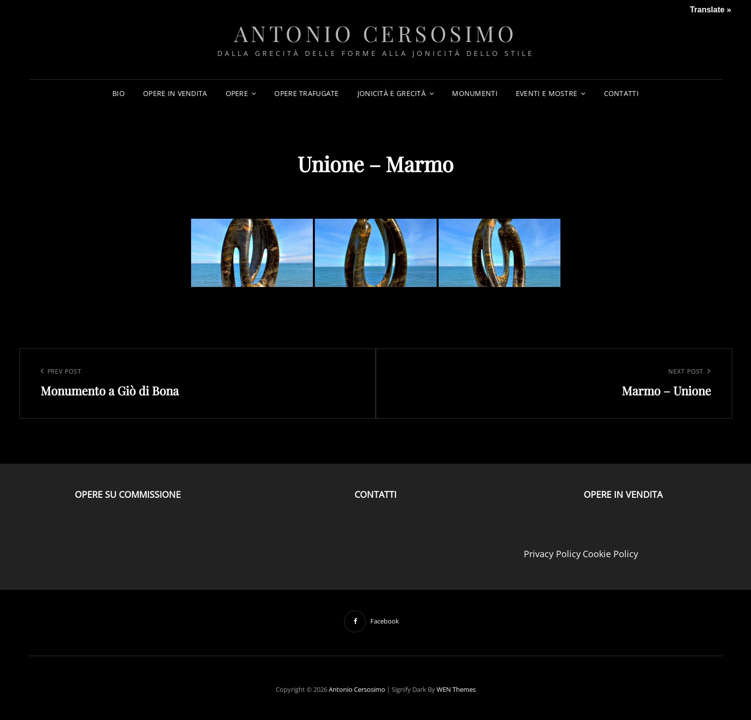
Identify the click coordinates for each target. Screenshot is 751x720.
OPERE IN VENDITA (175, 93)
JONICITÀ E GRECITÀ (391, 93)
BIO (118, 93)
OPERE (237, 93)
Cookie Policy (610, 554)
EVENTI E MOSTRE (546, 93)
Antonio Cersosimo (375, 33)
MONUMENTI (475, 93)
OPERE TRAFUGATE (306, 93)
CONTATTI (621, 93)
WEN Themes (456, 689)
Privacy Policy (552, 554)
